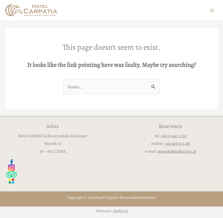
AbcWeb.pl (120, 211)
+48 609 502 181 (177, 143)
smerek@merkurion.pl (177, 151)
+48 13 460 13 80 (174, 136)
